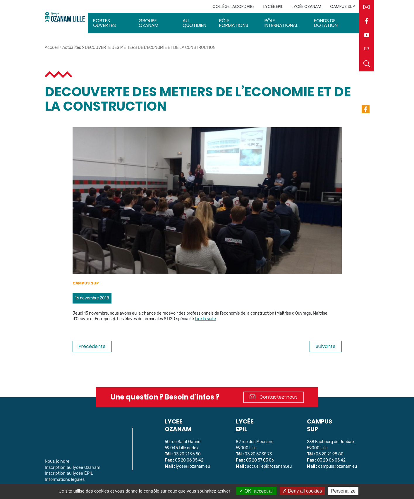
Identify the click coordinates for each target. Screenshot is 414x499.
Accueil (52, 47)
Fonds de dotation (326, 23)
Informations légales (64, 478)
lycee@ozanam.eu (193, 466)
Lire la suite (205, 318)
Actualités (71, 47)
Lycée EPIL (273, 6)
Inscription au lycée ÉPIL (67, 472)
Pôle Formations (233, 23)
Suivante (326, 346)
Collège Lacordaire (233, 6)
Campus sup (342, 6)
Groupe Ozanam (148, 23)
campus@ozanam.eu (337, 466)
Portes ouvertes (104, 23)
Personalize (343, 490)
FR (366, 49)
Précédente (92, 346)
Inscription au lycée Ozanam (71, 466)
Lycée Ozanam (306, 6)
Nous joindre (56, 461)
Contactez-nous (274, 397)
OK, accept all (256, 490)
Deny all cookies (302, 490)
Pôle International (281, 23)
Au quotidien (194, 23)
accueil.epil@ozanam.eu (269, 466)
